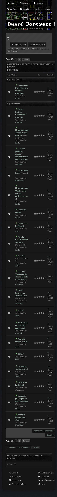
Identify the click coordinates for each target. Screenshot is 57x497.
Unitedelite (19, 285)
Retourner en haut (17, 484)
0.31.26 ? (21, 256)
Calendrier (25, 9)
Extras (46, 9)
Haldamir (18, 122)
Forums (24, 3)
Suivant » (26, 59)
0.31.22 (21, 311)
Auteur (14, 75)
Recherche (38, 3)
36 (48, 239)
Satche (17, 143)
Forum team (15, 477)
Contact (13, 473)
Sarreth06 (18, 303)
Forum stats (15, 480)
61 (48, 257)
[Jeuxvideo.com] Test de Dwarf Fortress (22, 132)
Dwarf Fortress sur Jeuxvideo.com (21, 293)
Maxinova (19, 164)
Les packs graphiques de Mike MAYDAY (21, 398)
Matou (17, 409)
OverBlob (18, 333)
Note (39, 75)
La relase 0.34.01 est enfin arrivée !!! (21, 239)
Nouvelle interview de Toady (20, 417)
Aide (37, 9)
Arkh (17, 231)
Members (11, 9)
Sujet (9, 75)
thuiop (17, 218)
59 (48, 131)
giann (17, 347)
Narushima (19, 425)
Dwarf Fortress (33, 49)
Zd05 (17, 266)
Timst (17, 376)
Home (10, 3)
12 (48, 171)
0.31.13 (21, 354)
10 (48, 293)
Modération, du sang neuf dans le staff (21, 325)
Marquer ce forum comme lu (37, 64)
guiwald (18, 98)
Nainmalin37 (20, 180)
